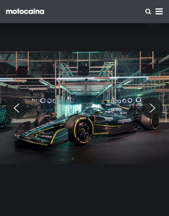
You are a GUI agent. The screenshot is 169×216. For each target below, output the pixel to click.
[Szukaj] (148, 11)
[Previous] (16, 108)
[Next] (152, 108)
